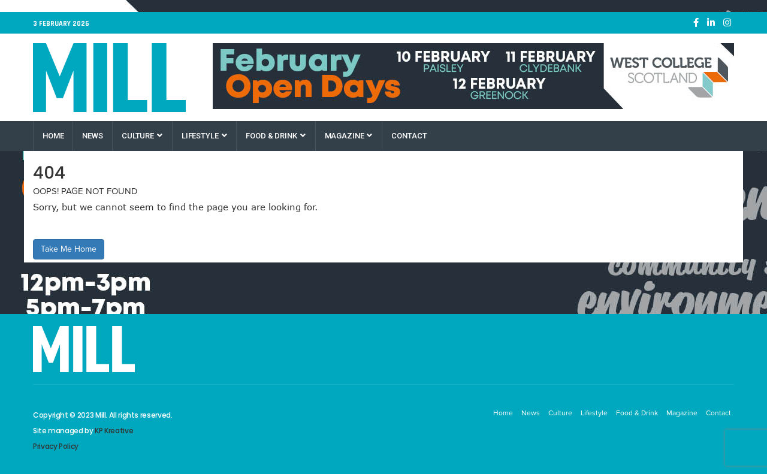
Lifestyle (204, 135)
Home (53, 135)
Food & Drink (275, 135)
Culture (142, 135)
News (92, 135)
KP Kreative (114, 430)
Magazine (349, 135)
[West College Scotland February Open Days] (473, 76)
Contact (409, 135)
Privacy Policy (55, 446)
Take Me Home (68, 249)
